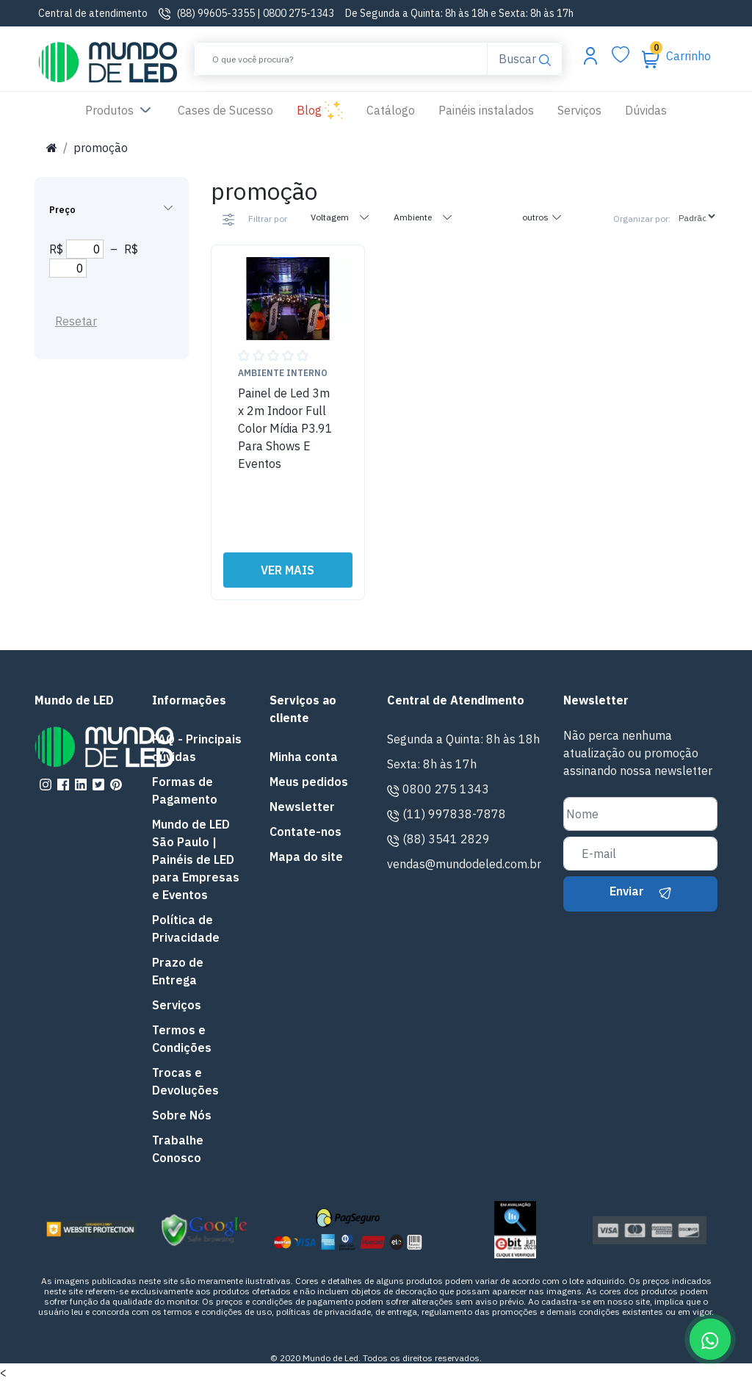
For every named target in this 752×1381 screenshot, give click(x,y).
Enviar (640, 891)
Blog (320, 111)
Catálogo (390, 110)
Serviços (579, 110)
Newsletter (302, 806)
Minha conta (304, 756)
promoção (100, 147)
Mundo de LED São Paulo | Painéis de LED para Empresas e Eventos (195, 859)
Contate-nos (305, 831)
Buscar (524, 57)
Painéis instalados (486, 110)
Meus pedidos (309, 781)
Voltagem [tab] (340, 217)
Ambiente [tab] (423, 217)
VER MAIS (287, 570)
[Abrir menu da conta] (590, 55)
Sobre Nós (182, 1115)
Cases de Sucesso (231, 109)
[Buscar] (341, 59)
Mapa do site (306, 856)
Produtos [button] (119, 111)
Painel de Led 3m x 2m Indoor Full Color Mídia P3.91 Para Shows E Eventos (285, 428)
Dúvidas (646, 110)
